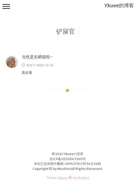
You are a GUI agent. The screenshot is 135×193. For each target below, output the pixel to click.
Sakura (62, 177)
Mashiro (83, 177)
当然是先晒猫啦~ (37, 56)
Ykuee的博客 (119, 5)
